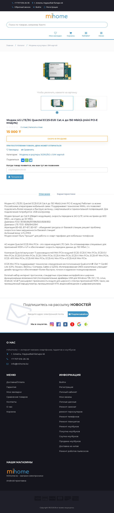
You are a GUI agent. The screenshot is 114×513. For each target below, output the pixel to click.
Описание (44, 194)
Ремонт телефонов (69, 416)
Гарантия (11, 387)
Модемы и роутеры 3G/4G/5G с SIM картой (41, 154)
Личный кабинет (68, 392)
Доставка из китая (69, 446)
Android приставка (16, 480)
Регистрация (51, 7)
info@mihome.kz (17, 364)
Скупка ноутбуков (68, 436)
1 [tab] (57, 112)
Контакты (11, 402)
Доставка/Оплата (15, 382)
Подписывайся (78, 314)
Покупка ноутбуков (69, 431)
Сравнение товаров (17, 397)
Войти (37, 7)
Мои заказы (65, 397)
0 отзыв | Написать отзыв (31, 127)
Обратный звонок (21, 7)
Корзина (11, 411)
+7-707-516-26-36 (21, 3)
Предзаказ (15, 177)
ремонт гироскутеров (70, 411)
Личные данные (67, 402)
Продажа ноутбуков (70, 441)
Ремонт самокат (67, 407)
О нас (9, 407)
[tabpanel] (57, 103)
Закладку (12, 149)
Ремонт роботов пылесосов (73, 451)
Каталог (86, 34)
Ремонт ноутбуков (69, 426)
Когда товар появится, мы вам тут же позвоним (32, 165)
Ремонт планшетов (69, 421)
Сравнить (27, 149)
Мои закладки (14, 392)
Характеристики (66, 194)
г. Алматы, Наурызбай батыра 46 (47, 3)
